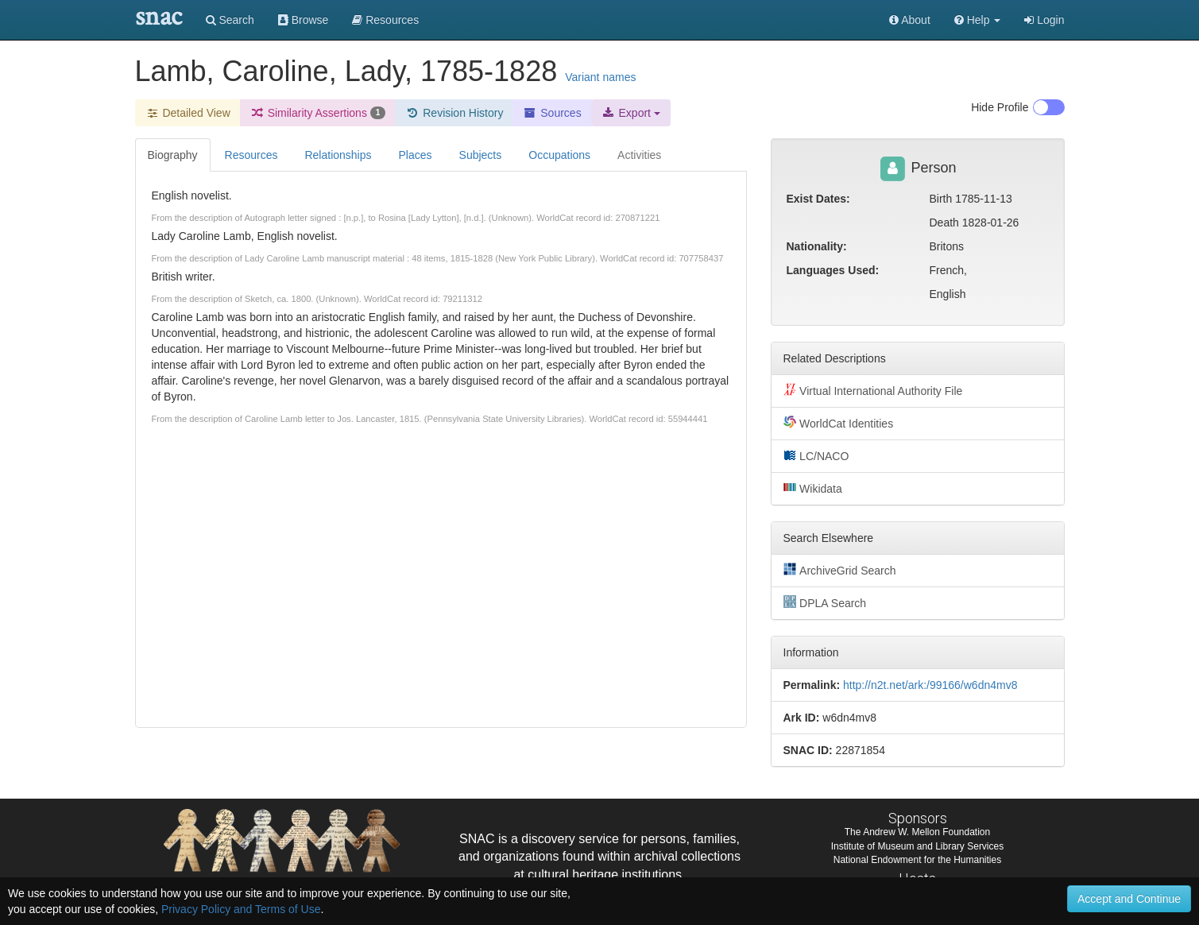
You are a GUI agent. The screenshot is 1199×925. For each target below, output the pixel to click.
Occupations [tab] (559, 155)
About (909, 20)
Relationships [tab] (337, 155)
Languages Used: (833, 270)
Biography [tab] (173, 155)
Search (230, 20)
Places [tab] (415, 155)
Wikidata (812, 488)
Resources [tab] (251, 155)
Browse (303, 20)
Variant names (600, 77)
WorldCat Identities (838, 423)
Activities (639, 155)
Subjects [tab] (480, 155)
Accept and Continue (1129, 898)
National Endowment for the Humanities (917, 859)
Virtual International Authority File (873, 390)
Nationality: (817, 246)
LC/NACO (816, 455)
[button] (977, 20)
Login (1044, 20)
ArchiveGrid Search (839, 570)
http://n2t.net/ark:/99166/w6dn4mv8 (930, 685)
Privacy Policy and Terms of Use (240, 909)
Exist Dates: (818, 198)
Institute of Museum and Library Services (917, 846)
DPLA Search (825, 602)
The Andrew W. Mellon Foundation (917, 832)
